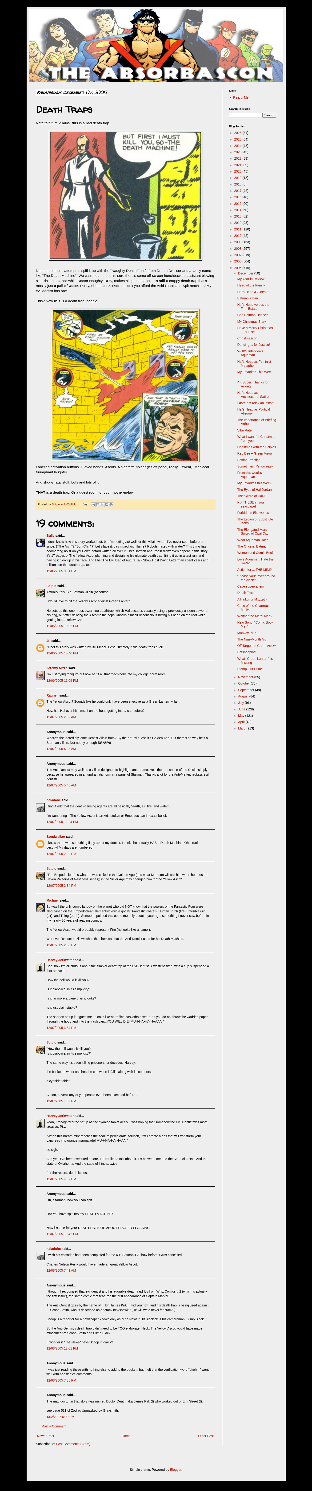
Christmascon (247, 338)
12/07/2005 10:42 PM (62, 1234)
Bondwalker (56, 836)
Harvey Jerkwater (60, 960)
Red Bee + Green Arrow (254, 453)
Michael (53, 900)
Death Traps (246, 593)
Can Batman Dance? (252, 315)
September (246, 690)
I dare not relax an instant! (256, 403)
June (242, 709)
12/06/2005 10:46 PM (62, 653)
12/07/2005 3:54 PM (61, 1028)
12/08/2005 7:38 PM (61, 1380)
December (246, 273)
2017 (238, 191)
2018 (238, 184)
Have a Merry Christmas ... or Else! (255, 330)
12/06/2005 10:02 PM (62, 626)
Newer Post (45, 1436)
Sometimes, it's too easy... (256, 466)
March (243, 728)
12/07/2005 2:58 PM (61, 945)
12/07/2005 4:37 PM (61, 1179)
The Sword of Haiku (251, 496)
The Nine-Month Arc (252, 639)
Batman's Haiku (248, 298)
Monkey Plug (246, 633)
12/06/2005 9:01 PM (61, 571)
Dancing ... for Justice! (253, 345)
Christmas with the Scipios (256, 447)
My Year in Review (250, 279)
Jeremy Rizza (57, 668)
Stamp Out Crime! (250, 669)
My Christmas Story (251, 321)
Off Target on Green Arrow (256, 646)
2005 (238, 268)
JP (49, 641)
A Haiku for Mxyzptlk (252, 599)
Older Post (206, 1436)
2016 (238, 197)
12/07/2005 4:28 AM (61, 749)
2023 (238, 152)
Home (126, 1436)
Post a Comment (54, 1426)
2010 (238, 236)
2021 (238, 165)
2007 (238, 255)
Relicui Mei (241, 97)
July (241, 703)
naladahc (54, 800)
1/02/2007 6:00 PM (60, 1417)
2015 (238, 204)
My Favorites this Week (254, 483)
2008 (238, 248)
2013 (238, 216)
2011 (238, 229)
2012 (238, 223)
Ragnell (53, 695)
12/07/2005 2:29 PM (61, 854)
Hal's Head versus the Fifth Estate (253, 306)
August (243, 696)
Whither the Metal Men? (254, 616)
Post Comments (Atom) (73, 1444)
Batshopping (246, 652)
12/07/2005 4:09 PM (61, 1101)
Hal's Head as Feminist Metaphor (254, 363)
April (242, 722)
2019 (238, 178)
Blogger (175, 1469)
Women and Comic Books (256, 553)
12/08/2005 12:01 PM (62, 1348)
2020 (238, 171)
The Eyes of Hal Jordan (254, 490)
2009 (238, 242)
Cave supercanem (250, 586)
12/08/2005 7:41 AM (61, 1270)
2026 (238, 133)
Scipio (51, 586)
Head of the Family (251, 285)
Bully (51, 535)
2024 (238, 146)
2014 (238, 210)
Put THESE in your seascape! (251, 504)
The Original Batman (252, 546)
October (244, 683)
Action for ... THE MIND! (254, 570)
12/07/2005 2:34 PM (61, 885)
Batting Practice (248, 460)
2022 (238, 158)
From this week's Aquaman (249, 475)
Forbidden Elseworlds (253, 513)
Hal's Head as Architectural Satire (252, 395)
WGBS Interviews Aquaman (250, 353)
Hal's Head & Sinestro (253, 292)
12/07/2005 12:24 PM (62, 822)
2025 (238, 139)
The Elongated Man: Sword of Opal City (252, 532)
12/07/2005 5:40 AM (61, 785)
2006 (238, 261)
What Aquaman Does (252, 540)
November (246, 677)
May (241, 715)
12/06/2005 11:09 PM (62, 680)
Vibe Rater (245, 430)
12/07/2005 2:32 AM (61, 717)
